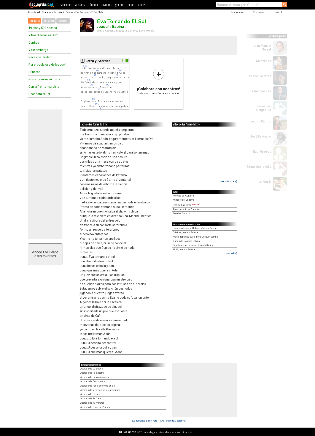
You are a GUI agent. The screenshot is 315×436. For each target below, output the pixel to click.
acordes (80, 5)
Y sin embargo (38, 50)
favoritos (106, 5)
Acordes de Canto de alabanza (96, 377)
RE (95, 75)
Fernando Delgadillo (263, 108)
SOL (85, 65)
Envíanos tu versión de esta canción (158, 81)
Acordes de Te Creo (90, 398)
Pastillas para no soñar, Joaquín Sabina (193, 245)
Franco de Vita (260, 91)
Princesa (34, 72)
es (173, 432)
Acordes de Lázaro (90, 394)
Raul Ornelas (262, 151)
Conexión (258, 12)
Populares (35, 21)
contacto (191, 432)
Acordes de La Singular (92, 368)
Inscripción (237, 12)
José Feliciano (260, 136)
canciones (66, 5)
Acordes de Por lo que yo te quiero (97, 385)
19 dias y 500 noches (43, 28)
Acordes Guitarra (182, 213)
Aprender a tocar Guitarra (186, 209)
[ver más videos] (228, 181)
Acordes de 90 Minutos (92, 402)
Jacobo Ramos (260, 121)
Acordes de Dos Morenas (93, 381)
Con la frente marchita (44, 86)
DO (120, 70)
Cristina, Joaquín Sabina (185, 232)
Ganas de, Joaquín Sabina (186, 241)
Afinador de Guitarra (183, 199)
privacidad (164, 432)
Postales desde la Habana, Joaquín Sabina (195, 228)
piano (131, 5)
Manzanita (263, 61)
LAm (97, 70)
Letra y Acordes (98, 61)
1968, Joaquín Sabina (184, 249)
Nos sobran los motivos (44, 79)
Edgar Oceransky (259, 166)
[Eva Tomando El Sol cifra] (172, 420)
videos (141, 5)
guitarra (119, 5)
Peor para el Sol (39, 94)
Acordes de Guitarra (39, 12)
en (178, 432)
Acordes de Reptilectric (92, 372)
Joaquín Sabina (64, 12)
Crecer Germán (260, 76)
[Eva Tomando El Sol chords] (145, 420)
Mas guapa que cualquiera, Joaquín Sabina (195, 236)
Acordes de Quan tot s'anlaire (95, 407)
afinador (93, 5)
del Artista (49, 21)
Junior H (265, 182)
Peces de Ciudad (40, 57)
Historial (63, 21)
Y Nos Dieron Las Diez (43, 35)
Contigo (34, 42)
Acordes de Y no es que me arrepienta (100, 390)
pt (183, 432)
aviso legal (150, 432)
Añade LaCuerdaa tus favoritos (45, 254)
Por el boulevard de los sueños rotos (48, 64)
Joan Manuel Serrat (262, 47)
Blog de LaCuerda (186, 205)
